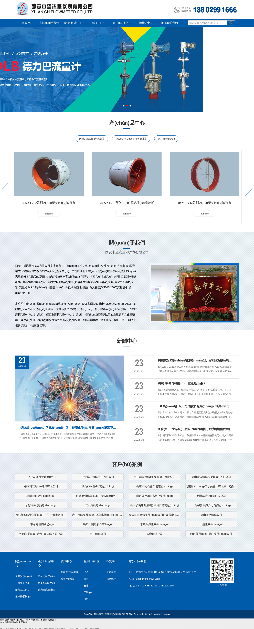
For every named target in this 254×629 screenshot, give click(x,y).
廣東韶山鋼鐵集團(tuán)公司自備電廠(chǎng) (154, 514)
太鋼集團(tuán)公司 (211, 524)
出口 (86, 599)
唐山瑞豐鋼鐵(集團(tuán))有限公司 (154, 476)
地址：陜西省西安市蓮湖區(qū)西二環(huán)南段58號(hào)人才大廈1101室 (162, 572)
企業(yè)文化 (22, 589)
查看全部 (49, 213)
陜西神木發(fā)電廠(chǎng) (98, 486)
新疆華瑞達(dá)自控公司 (211, 495)
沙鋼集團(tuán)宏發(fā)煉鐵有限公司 (41, 533)
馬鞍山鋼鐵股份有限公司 (98, 524)
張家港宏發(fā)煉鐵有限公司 (41, 486)
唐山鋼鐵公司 (98, 533)
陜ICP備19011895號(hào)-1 (157, 614)
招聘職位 (111, 578)
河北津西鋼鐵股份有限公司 (98, 476)
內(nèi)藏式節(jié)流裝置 (91, 138)
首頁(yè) (27, 22)
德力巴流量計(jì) (166, 138)
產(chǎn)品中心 (74, 22)
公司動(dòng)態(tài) (69, 572)
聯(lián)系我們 (169, 22)
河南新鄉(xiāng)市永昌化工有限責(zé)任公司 (211, 486)
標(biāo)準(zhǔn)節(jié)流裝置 (131, 138)
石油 (86, 585)
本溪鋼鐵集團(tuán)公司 (154, 524)
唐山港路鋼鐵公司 (211, 514)
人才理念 (111, 572)
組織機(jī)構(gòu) (23, 596)
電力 (86, 578)
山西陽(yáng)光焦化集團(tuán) (154, 495)
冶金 (86, 572)
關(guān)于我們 (50, 22)
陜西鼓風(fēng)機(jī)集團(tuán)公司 (211, 533)
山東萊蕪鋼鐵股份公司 (41, 524)
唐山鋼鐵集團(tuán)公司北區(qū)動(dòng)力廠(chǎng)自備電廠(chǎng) (98, 514)
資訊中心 (98, 22)
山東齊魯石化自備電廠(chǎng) (154, 486)
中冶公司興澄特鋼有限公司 (41, 476)
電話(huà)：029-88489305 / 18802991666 (151, 585)
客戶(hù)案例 (122, 22)
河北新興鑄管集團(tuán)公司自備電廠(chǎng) (41, 514)
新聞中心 (127, 341)
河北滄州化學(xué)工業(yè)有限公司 (97, 495)
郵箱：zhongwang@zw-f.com (144, 578)
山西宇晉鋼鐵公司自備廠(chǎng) (211, 505)
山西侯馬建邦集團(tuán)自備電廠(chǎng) (154, 505)
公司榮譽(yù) (22, 583)
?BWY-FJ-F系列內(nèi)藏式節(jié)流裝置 (127, 202)
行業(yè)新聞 (67, 578)
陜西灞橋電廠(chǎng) (97, 505)
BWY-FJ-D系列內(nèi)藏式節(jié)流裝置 (48, 202)
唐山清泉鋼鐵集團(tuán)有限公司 (211, 476)
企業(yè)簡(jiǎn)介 (23, 576)
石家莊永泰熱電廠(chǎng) (41, 505)
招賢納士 (145, 22)
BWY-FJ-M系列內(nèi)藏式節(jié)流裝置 (204, 202)
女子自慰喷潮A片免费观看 (14, 622)
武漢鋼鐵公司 (154, 533)
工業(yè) (88, 592)
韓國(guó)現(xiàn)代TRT (41, 495)
